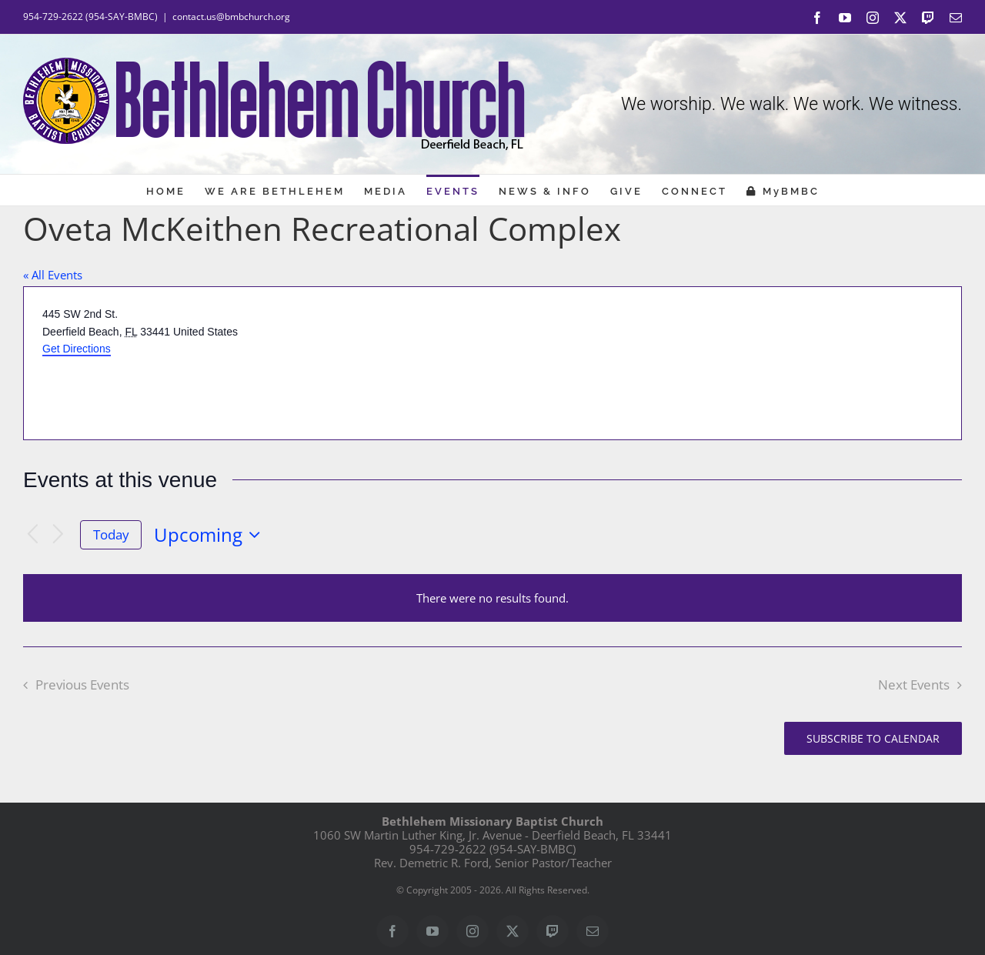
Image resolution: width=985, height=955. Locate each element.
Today (111, 534)
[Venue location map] (726, 363)
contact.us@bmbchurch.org (231, 16)
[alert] (492, 598)
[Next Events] (58, 535)
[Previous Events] (32, 535)
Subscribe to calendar (873, 738)
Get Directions (76, 348)
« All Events (52, 274)
